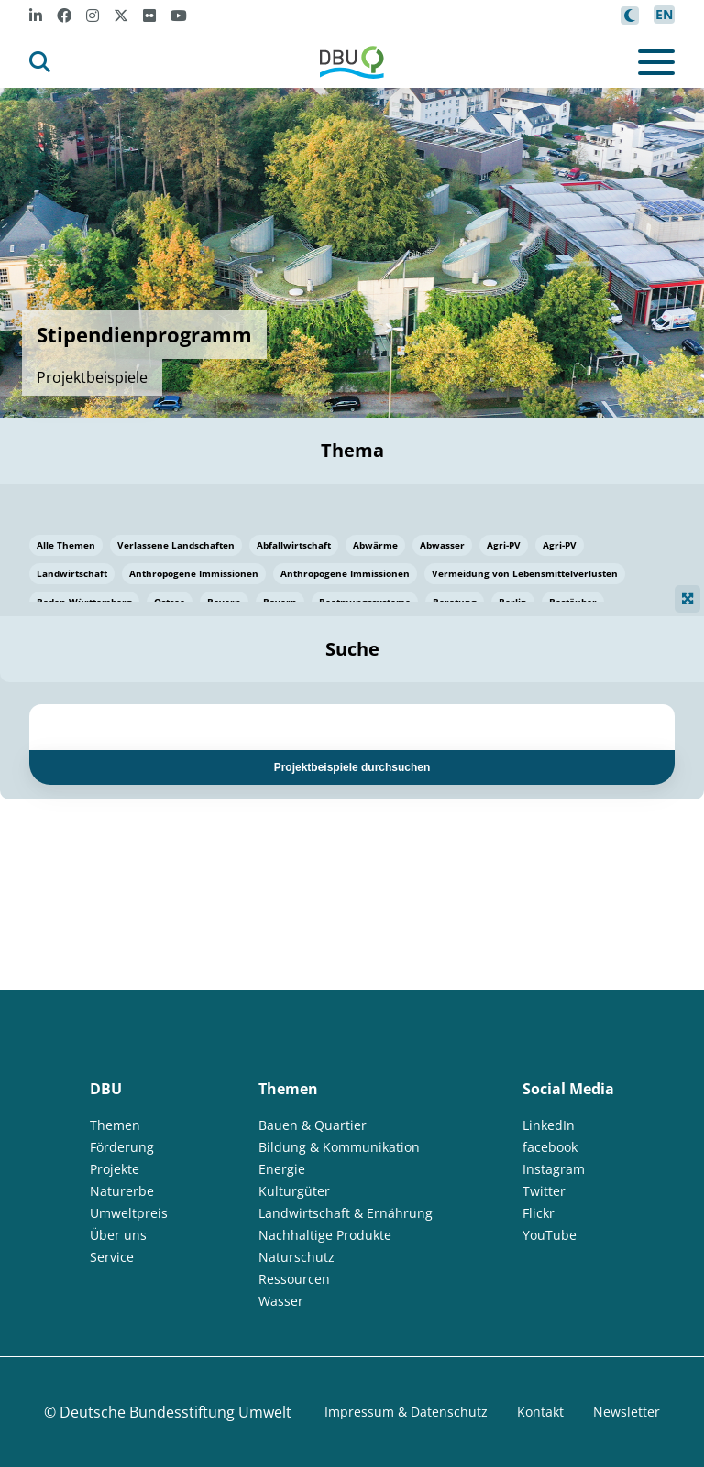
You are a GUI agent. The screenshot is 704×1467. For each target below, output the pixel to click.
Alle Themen (66, 544)
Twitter (544, 1191)
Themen (115, 1125)
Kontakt (540, 1411)
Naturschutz (296, 1257)
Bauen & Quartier (312, 1125)
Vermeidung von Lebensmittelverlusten (525, 573)
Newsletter (626, 1411)
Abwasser (442, 544)
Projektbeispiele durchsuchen (352, 767)
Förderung (122, 1147)
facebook (550, 1147)
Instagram (553, 1169)
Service (112, 1257)
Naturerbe (122, 1191)
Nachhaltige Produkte (324, 1235)
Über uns (118, 1235)
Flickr (538, 1213)
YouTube (549, 1235)
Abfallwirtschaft (294, 544)
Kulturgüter (294, 1191)
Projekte (114, 1169)
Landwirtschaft (72, 573)
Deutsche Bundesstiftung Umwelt (176, 1412)
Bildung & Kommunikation (339, 1147)
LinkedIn (548, 1125)
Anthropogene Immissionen (193, 573)
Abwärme (375, 544)
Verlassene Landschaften (176, 544)
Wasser (280, 1300)
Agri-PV (504, 544)
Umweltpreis (129, 1213)
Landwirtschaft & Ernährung (345, 1213)
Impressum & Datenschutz (406, 1411)
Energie (281, 1169)
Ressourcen (294, 1279)
